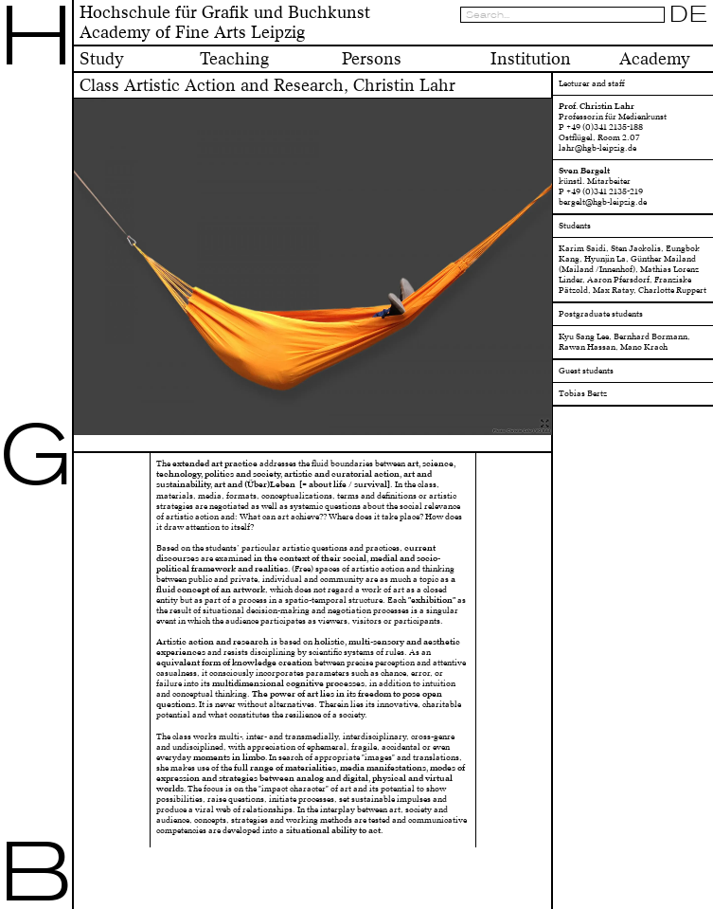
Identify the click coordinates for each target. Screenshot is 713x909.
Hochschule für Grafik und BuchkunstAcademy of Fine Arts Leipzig (225, 22)
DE (688, 14)
